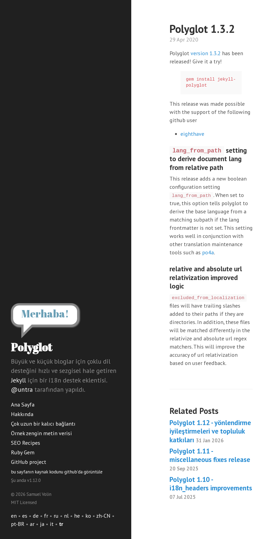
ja (42, 524)
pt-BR (17, 524)
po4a (208, 252)
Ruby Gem (22, 452)
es (24, 515)
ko (88, 515)
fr (46, 515)
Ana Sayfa (22, 404)
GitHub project (28, 462)
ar (32, 524)
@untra (22, 389)
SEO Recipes (25, 442)
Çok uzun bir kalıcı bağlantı (43, 423)
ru (56, 515)
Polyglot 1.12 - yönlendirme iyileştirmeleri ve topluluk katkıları (210, 431)
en (14, 515)
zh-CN (103, 515)
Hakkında (22, 414)
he (77, 515)
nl (66, 515)
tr (61, 524)
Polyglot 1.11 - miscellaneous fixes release (210, 459)
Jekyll (18, 380)
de (36, 515)
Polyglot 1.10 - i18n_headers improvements (211, 487)
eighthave (192, 133)
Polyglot (31, 347)
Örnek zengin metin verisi (41, 433)
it (52, 524)
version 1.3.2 (206, 53)
